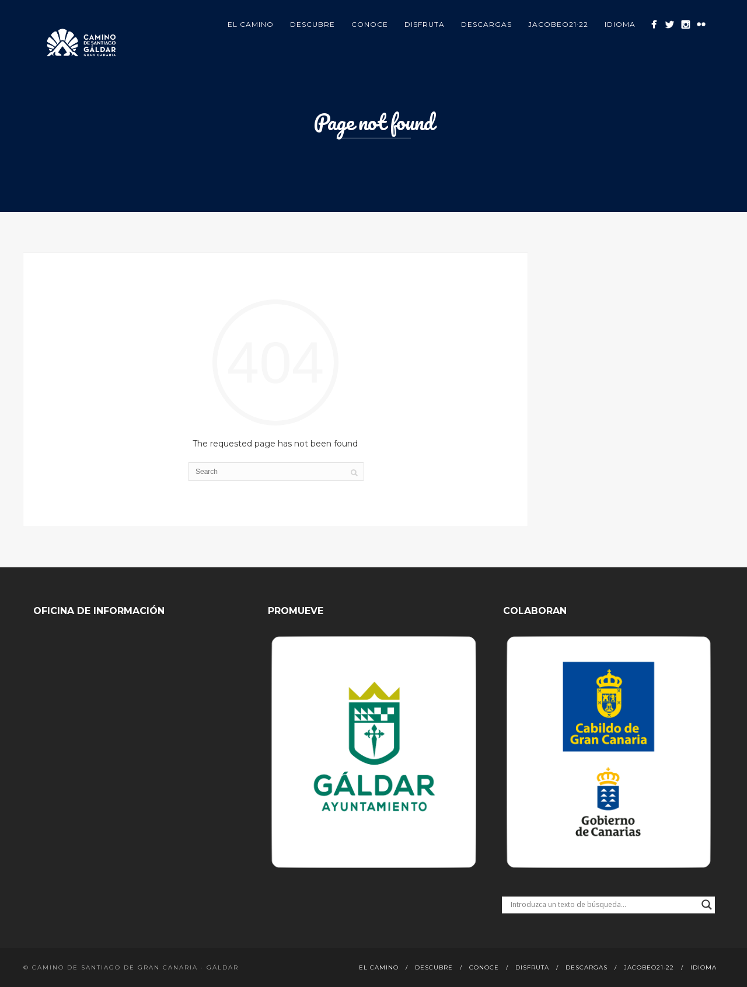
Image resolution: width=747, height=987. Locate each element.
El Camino (251, 24)
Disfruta (424, 24)
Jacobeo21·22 (558, 24)
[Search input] (603, 905)
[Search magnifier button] (707, 905)
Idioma (620, 24)
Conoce (369, 24)
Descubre (312, 24)
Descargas (486, 24)
